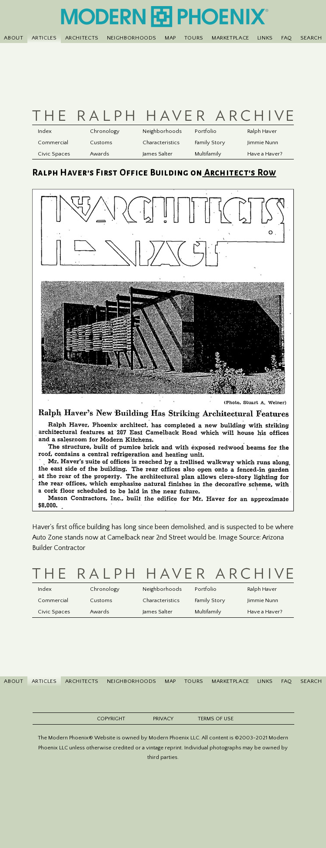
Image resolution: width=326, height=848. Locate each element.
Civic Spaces (54, 154)
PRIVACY (163, 719)
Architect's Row (239, 173)
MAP (170, 38)
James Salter (158, 154)
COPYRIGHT (111, 719)
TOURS (193, 38)
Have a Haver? (265, 154)
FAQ (286, 38)
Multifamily (208, 154)
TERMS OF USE (215, 719)
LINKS (265, 38)
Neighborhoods (162, 131)
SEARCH (311, 38)
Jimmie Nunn (262, 142)
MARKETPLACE (230, 38)
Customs (101, 142)
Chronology (105, 131)
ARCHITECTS (82, 38)
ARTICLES (44, 38)
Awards (100, 154)
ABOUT (13, 38)
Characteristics (161, 142)
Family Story (210, 142)
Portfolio (205, 131)
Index (45, 131)
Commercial (53, 142)
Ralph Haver (262, 131)
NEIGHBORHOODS (131, 38)
